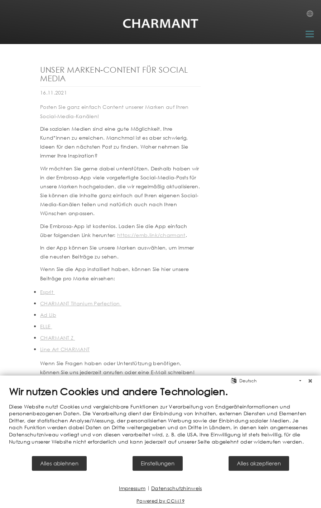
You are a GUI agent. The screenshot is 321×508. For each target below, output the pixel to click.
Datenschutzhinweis (176, 488)
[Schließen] (310, 381)
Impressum (132, 488)
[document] (160, 420)
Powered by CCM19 (160, 501)
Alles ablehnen (59, 463)
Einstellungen (157, 463)
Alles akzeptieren (259, 463)
